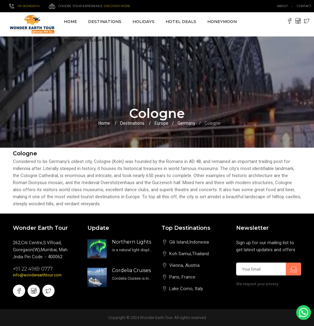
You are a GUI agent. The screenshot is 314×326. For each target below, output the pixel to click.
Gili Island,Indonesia (189, 242)
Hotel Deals (181, 21)
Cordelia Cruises (131, 270)
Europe (161, 123)
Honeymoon (222, 21)
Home (70, 21)
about (282, 6)
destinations (104, 21)
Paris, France (182, 277)
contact (305, 6)
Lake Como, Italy (186, 288)
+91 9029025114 (28, 6)
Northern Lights (131, 242)
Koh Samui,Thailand (189, 253)
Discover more (117, 6)
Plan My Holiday (84, 39)
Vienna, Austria (184, 265)
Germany (186, 123)
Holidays (143, 21)
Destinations (132, 123)
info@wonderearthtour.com (37, 275)
